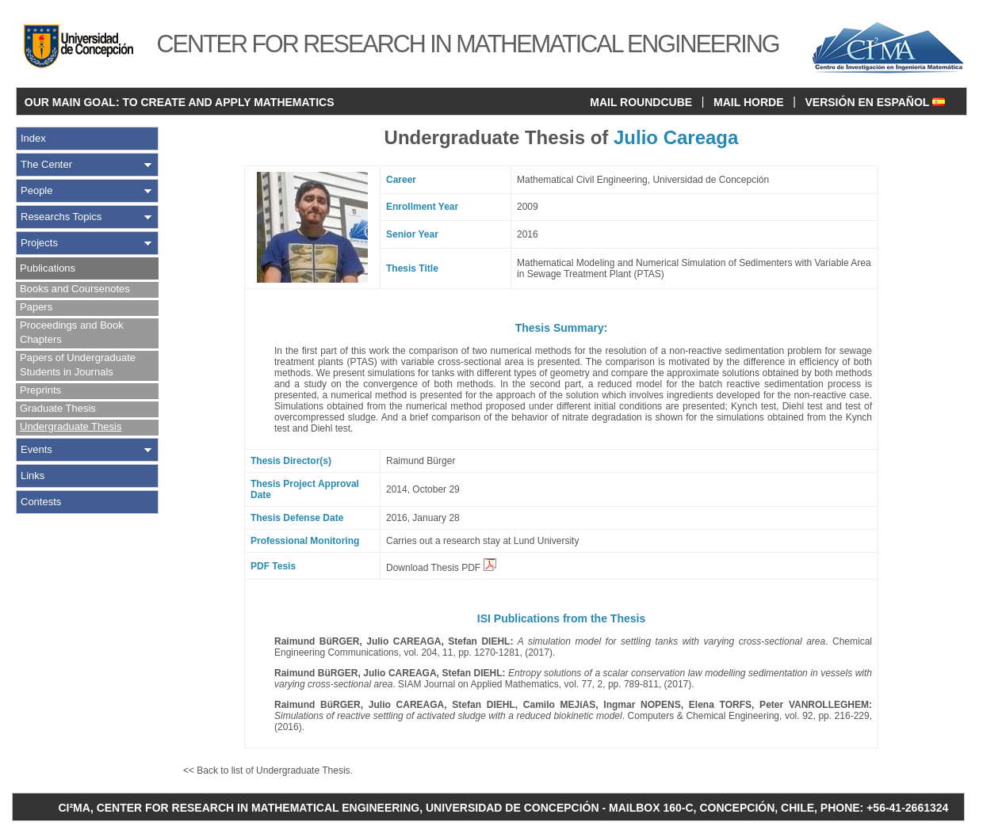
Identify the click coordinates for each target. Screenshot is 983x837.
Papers (36, 307)
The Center (46, 164)
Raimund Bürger (420, 460)
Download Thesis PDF (441, 567)
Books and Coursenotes (75, 289)
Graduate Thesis (58, 408)
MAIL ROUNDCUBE (641, 102)
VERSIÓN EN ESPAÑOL (875, 102)
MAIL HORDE (748, 102)
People (36, 190)
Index (33, 138)
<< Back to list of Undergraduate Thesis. (268, 770)
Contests (41, 502)
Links (32, 475)
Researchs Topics (61, 217)
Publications (47, 268)
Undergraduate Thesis (70, 426)
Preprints (40, 390)
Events (36, 449)
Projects (39, 243)
